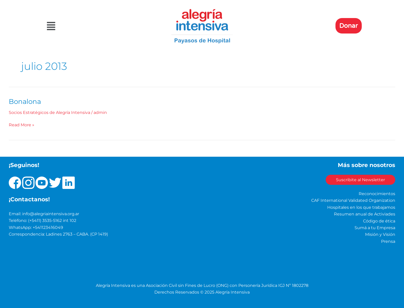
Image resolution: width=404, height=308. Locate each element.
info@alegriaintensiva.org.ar (50, 213)
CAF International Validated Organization (353, 200)
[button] (95, 26)
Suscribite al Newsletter (360, 179)
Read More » (21, 124)
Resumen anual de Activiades (364, 214)
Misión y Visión (380, 234)
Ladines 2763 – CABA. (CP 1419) (77, 234)
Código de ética (379, 221)
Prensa (388, 241)
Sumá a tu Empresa (375, 227)
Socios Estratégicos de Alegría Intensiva (49, 112)
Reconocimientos (377, 193)
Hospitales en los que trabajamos (361, 207)
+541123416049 (48, 227)
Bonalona (25, 101)
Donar (348, 26)
